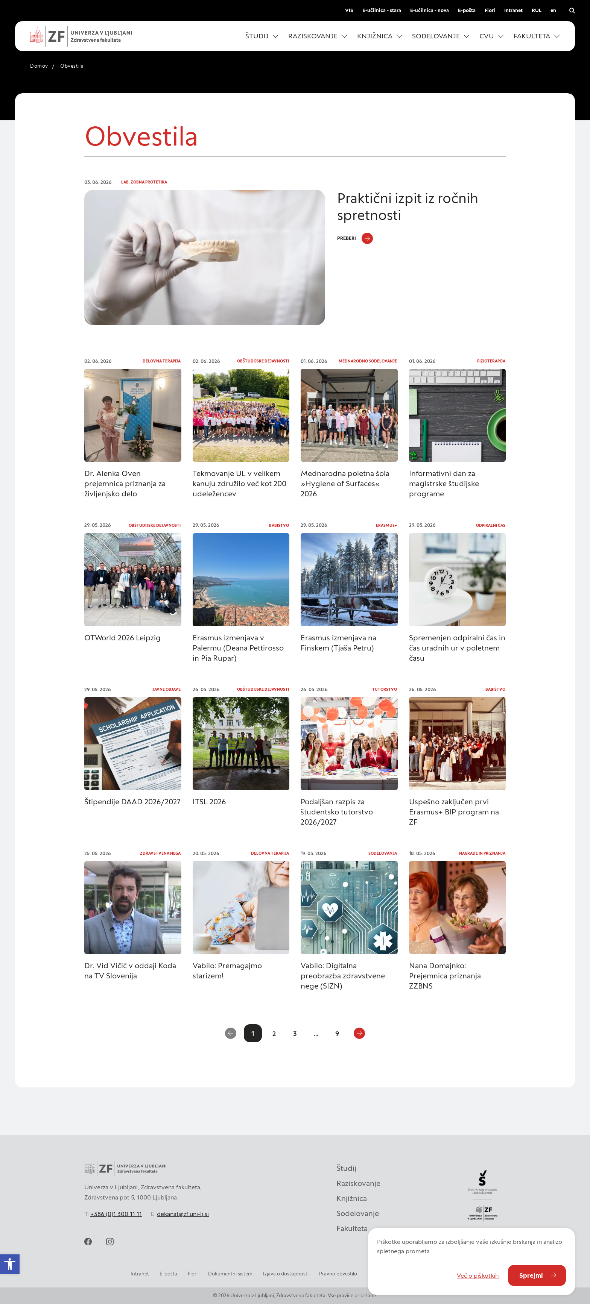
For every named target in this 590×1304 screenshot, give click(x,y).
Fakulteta (352, 1228)
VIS (349, 10)
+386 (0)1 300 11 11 (116, 1214)
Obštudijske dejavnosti (263, 361)
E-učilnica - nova (429, 10)
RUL (536, 10)
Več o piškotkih (478, 1275)
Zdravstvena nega (160, 853)
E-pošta (467, 10)
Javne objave (166, 689)
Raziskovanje (358, 1183)
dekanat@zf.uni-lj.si (183, 1214)
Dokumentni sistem (230, 1274)
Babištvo (279, 525)
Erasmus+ (386, 525)
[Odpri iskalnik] (572, 10)
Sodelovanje (357, 1213)
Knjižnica (351, 1198)
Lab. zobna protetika (144, 182)
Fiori (490, 10)
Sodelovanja (382, 853)
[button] (261, 36)
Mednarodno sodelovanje (368, 361)
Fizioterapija (491, 361)
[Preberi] (355, 238)
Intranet (513, 10)
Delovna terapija (162, 361)
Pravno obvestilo (338, 1274)
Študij (346, 1168)
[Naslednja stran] (359, 1033)
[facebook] (88, 1241)
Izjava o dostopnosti (286, 1274)
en (553, 10)
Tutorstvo (384, 689)
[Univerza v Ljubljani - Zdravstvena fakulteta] (81, 36)
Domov (39, 66)
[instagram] (110, 1241)
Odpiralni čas (490, 525)
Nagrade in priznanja (482, 853)
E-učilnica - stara (381, 10)
